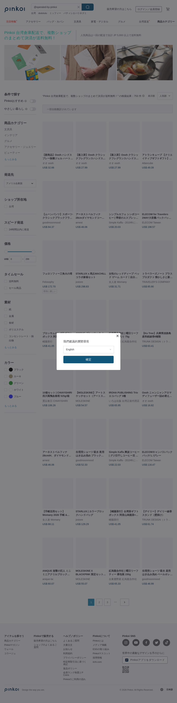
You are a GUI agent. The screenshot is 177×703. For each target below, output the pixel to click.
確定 (88, 359)
